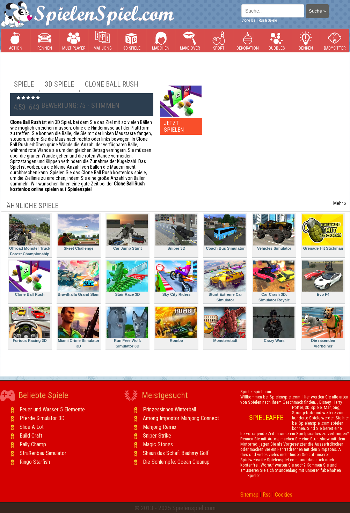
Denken (305, 41)
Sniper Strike (157, 435)
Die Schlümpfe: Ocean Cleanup (176, 462)
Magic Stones (158, 444)
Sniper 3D (176, 232)
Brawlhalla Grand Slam (79, 278)
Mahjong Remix (159, 427)
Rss (267, 494)
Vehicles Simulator (273, 232)
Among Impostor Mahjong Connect (181, 418)
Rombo (176, 325)
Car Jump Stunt (127, 232)
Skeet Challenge (78, 232)
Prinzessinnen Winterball (169, 409)
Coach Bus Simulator (225, 232)
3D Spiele (131, 41)
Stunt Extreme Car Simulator (225, 281)
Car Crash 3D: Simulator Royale (273, 281)
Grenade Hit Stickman (322, 232)
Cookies (283, 494)
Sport (218, 41)
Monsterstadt (225, 325)
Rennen (44, 41)
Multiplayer (73, 41)
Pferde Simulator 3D (42, 418)
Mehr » (339, 203)
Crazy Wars (273, 325)
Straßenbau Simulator (43, 453)
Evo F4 (322, 278)
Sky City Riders (176, 278)
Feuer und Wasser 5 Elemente (52, 409)
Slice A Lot (32, 427)
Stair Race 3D (127, 278)
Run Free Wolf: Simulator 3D (127, 327)
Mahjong (103, 41)
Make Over (190, 41)
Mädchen (160, 41)
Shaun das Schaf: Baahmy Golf (176, 453)
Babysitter (334, 41)
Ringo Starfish (35, 462)
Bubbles (277, 41)
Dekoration (247, 41)
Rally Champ (33, 444)
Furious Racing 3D (29, 325)
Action (15, 41)
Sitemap (249, 494)
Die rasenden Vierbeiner (322, 327)
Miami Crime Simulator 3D (79, 327)
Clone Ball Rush (29, 278)
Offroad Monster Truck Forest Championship (29, 235)
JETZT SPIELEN (174, 126)
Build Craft (31, 435)
